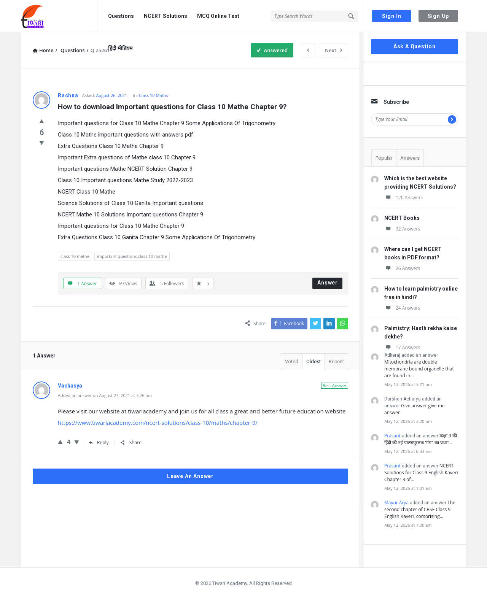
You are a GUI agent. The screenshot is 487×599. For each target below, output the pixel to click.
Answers (410, 158)
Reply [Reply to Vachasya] (99, 442)
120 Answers (403, 197)
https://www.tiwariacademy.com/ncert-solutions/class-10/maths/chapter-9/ (158, 422)
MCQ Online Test (218, 16)
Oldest (313, 361)
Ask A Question (414, 46)
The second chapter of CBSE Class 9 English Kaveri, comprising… (419, 509)
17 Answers (402, 347)
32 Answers (402, 229)
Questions (121, 16)
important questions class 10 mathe (132, 256)
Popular (384, 158)
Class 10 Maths (153, 95)
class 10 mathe (74, 256)
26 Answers (402, 268)
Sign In (391, 16)
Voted (291, 361)
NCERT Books (402, 218)
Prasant (392, 435)
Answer (327, 283)
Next (333, 50)
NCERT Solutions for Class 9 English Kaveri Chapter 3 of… (421, 472)
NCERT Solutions (165, 16)
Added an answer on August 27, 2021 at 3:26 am (105, 395)
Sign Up (438, 16)
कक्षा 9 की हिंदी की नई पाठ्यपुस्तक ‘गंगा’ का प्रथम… (420, 439)
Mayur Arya (396, 502)
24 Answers (402, 308)
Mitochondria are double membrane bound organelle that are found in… (419, 369)
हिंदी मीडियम (120, 48)
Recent (336, 361)
